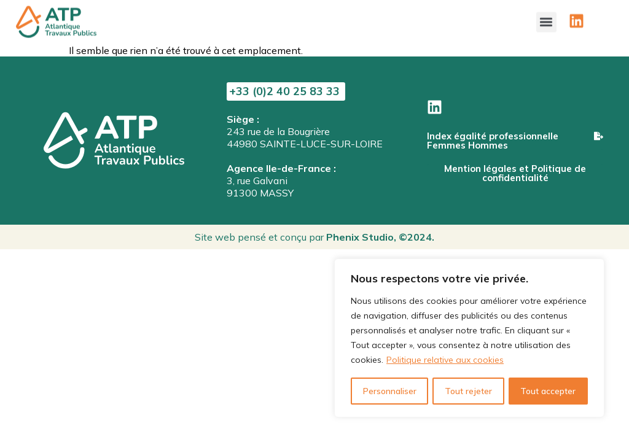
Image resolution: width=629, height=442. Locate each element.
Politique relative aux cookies (445, 360)
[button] (546, 19)
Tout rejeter (467, 391)
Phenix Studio (360, 237)
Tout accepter (548, 391)
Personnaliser (389, 391)
